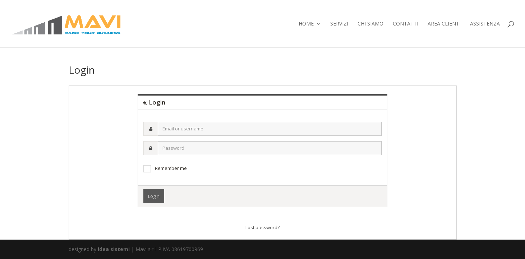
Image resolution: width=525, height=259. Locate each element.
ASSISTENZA (485, 24)
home (306, 24)
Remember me (171, 168)
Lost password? (262, 227)
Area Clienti (444, 24)
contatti (405, 24)
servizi (339, 24)
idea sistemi (114, 249)
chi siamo (370, 24)
